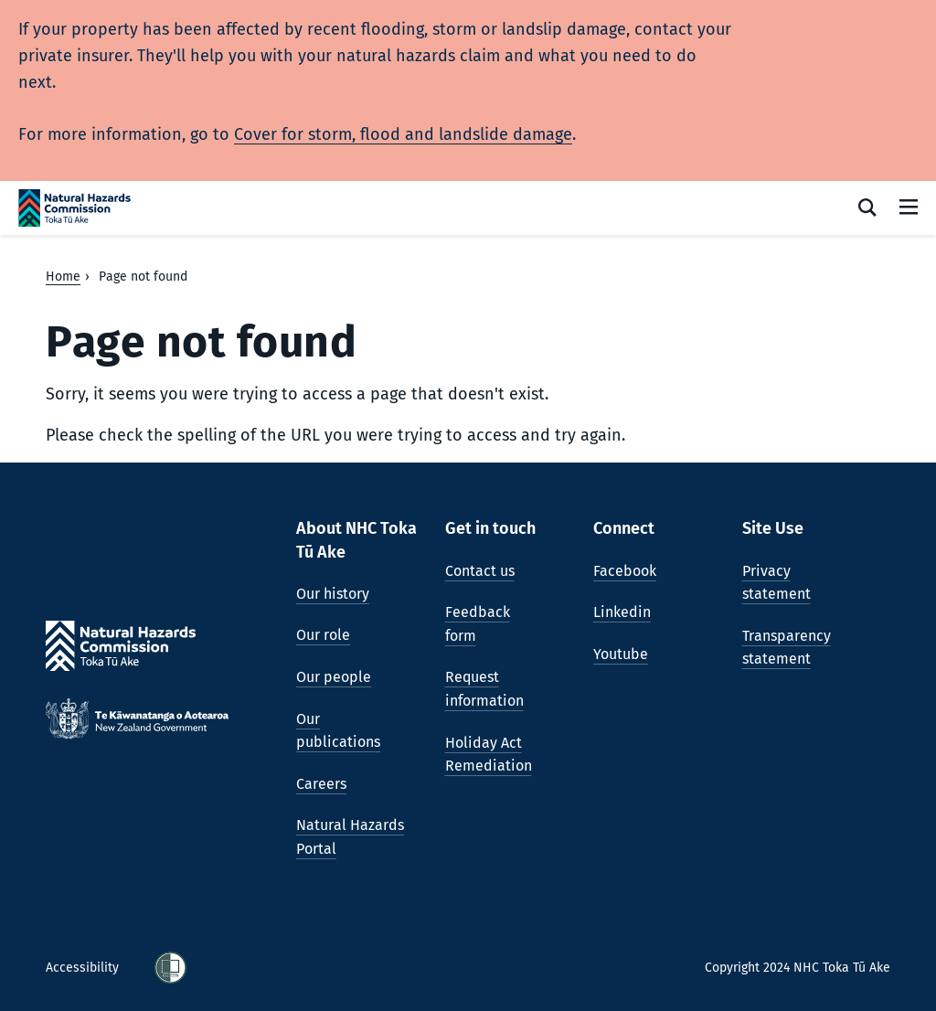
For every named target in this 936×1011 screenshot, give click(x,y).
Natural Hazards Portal (350, 836)
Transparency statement (786, 647)
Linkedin (622, 612)
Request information (484, 688)
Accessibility (84, 967)
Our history (332, 593)
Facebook (624, 571)
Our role (323, 635)
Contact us (480, 571)
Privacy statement (776, 582)
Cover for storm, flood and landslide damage (403, 134)
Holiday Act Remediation (488, 754)
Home (63, 276)
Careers (321, 784)
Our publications (338, 730)
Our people (333, 677)
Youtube (620, 654)
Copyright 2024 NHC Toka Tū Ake (797, 967)
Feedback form (477, 623)
